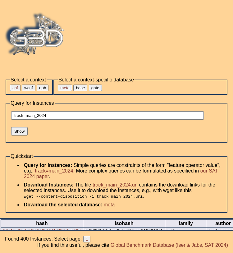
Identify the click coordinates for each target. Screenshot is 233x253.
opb (42, 87)
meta (109, 204)
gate (95, 87)
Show (19, 131)
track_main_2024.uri (115, 184)
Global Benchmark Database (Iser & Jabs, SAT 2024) (169, 245)
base (80, 87)
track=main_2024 (54, 170)
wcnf (28, 87)
